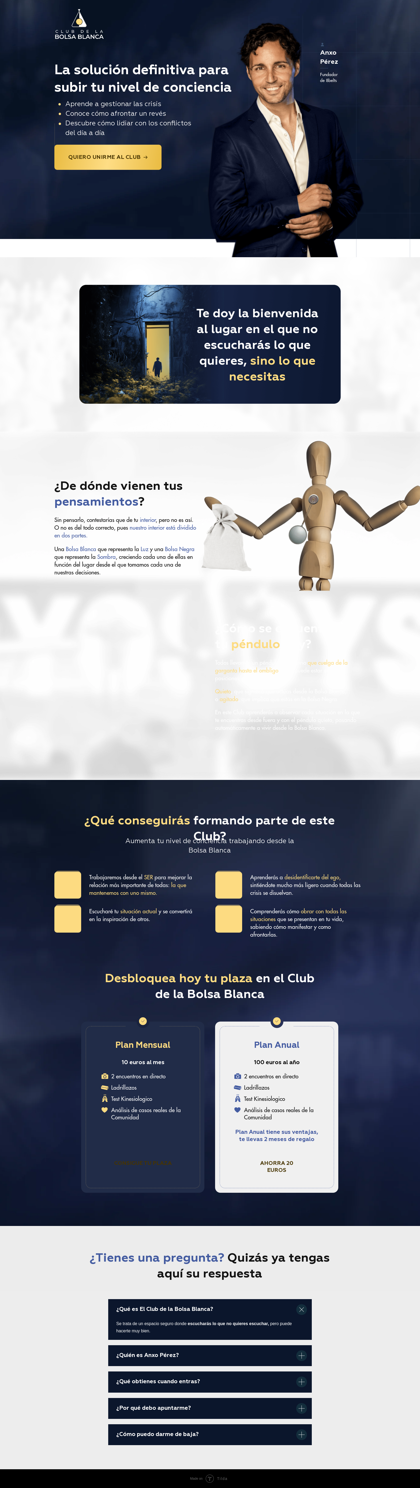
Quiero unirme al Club (104, 157)
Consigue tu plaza (143, 1163)
